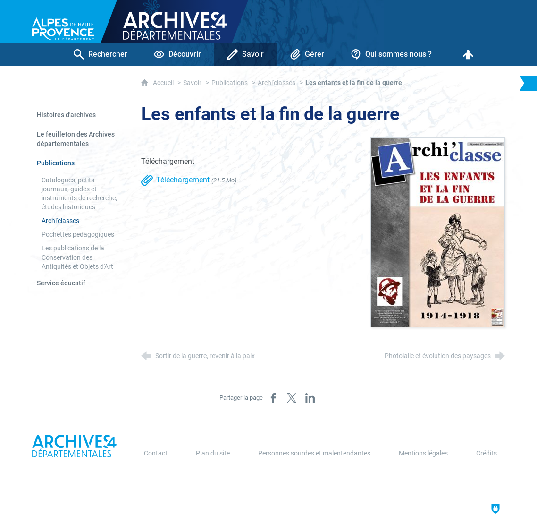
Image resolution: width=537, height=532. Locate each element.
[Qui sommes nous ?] (391, 54)
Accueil (164, 83)
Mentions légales (423, 453)
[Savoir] (245, 54)
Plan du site (213, 453)
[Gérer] (307, 54)
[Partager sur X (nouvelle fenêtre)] (292, 398)
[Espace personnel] (468, 54)
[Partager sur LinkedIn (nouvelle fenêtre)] (310, 398)
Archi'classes (276, 83)
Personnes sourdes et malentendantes (314, 453)
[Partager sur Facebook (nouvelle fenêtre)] (273, 398)
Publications (229, 83)
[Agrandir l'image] (437, 231)
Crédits (486, 453)
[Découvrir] (177, 54)
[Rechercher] (100, 54)
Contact (156, 453)
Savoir (192, 83)
